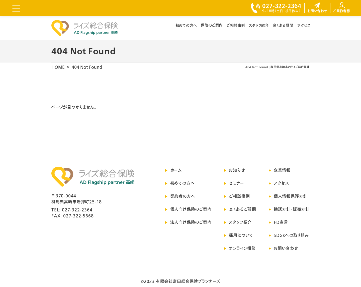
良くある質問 (283, 25)
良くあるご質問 (242, 209)
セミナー (236, 183)
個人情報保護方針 (290, 196)
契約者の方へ (182, 196)
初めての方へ (186, 25)
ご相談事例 (236, 25)
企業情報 (282, 170)
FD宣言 (281, 222)
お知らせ (237, 170)
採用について (241, 235)
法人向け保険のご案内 (191, 222)
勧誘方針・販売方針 (292, 209)
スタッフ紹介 (259, 25)
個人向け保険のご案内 (191, 209)
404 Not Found (87, 67)
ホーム (176, 170)
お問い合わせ (286, 248)
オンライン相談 (242, 248)
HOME (58, 67)
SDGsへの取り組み (291, 235)
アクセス (304, 25)
